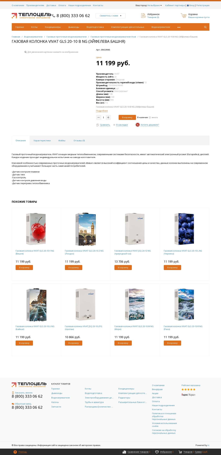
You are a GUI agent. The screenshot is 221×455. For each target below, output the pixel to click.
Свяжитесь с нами (110, 15)
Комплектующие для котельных (127, 27)
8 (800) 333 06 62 (73, 15)
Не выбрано (154, 5)
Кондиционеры (53, 27)
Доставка (51, 5)
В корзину (127, 117)
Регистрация (202, 5)
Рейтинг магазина (191, 385)
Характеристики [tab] (42, 140)
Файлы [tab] (61, 140)
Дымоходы (73, 27)
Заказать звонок (22, 392)
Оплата (62, 5)
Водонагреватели (161, 27)
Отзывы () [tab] (79, 140)
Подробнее (102, 110)
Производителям (35, 5)
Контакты (98, 5)
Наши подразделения (79, 5)
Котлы (34, 27)
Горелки (19, 27)
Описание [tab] (21, 140)
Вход (191, 5)
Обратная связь (22, 403)
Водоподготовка (95, 27)
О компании (18, 5)
